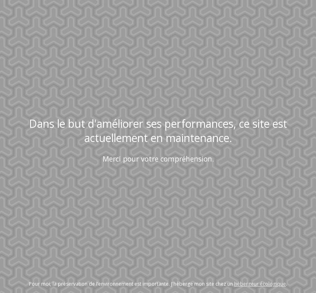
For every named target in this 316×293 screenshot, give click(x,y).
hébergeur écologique (260, 283)
